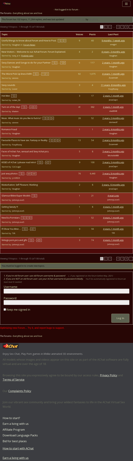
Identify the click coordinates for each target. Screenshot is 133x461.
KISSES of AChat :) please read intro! (19, 162)
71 (43, 74)
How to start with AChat (18, 448)
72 (47, 74)
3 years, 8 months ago (113, 173)
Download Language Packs (20, 435)
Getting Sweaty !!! (10, 206)
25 (35, 107)
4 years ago (113, 195)
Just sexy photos (9, 173)
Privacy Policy (108, 375)
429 (29, 173)
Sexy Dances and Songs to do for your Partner (26, 62)
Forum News (29, 44)
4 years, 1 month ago (113, 73)
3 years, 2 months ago (113, 151)
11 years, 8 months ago (113, 85)
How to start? (11, 418)
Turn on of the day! (11, 107)
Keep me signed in (18, 309)
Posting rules (27, 55)
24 (31, 107)
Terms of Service (13, 380)
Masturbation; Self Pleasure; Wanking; (20, 184)
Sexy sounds (8, 85)
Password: (10, 298)
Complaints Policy (19, 391)
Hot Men (6, 95)
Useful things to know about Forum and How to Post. (29, 40)
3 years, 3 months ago (113, 162)
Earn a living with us (16, 424)
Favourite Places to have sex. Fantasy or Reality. (25, 140)
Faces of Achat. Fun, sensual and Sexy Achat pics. (25, 151)
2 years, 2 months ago (113, 118)
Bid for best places (15, 441)
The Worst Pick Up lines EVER (17, 73)
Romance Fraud (9, 129)
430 (34, 173)
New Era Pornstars (11, 217)
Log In (120, 318)
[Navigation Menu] (126, 4)
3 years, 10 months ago (113, 184)
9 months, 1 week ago (113, 40)
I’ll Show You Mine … (11, 228)
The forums (5, 13)
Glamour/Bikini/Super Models (16, 195)
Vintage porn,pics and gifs (14, 240)
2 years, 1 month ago (75, 19)
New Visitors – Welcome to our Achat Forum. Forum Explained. (34, 51)
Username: (11, 286)
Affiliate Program (14, 430)
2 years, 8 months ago (113, 140)
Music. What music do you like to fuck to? (21, 118)
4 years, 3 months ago (113, 51)
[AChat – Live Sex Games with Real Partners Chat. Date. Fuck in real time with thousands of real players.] (8, 3)
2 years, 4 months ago (113, 129)
